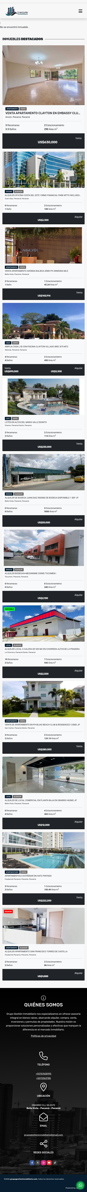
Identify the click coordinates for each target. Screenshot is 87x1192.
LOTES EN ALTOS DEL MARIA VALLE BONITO (26, 422)
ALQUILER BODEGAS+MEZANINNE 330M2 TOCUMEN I (30, 573)
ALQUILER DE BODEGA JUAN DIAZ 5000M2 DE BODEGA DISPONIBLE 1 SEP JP (41, 497)
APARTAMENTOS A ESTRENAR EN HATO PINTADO (28, 876)
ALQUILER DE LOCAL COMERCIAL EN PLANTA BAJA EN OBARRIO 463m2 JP (41, 800)
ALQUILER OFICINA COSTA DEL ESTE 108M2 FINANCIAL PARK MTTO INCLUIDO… (43, 195)
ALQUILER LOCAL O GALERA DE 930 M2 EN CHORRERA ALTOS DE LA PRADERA (42, 649)
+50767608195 (43, 1073)
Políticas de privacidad (43, 1036)
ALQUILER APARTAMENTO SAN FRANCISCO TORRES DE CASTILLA (36, 951)
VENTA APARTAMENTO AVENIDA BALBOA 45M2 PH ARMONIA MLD (36, 271)
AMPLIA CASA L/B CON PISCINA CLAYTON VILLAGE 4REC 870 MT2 (36, 346)
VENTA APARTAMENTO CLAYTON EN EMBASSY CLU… (42, 113)
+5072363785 (43, 1078)
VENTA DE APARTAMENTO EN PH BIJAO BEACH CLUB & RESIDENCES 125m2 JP (42, 724)
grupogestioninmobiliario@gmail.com (43, 1135)
